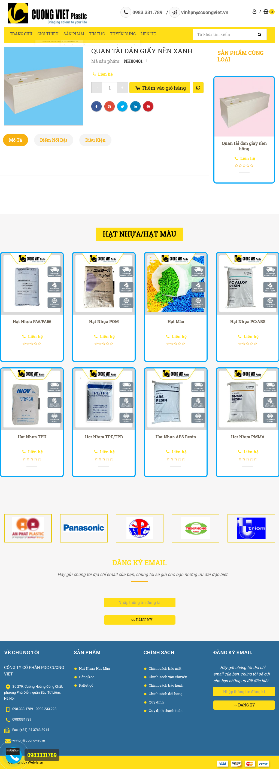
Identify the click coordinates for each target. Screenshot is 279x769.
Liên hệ (162, 34)
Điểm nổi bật (53, 140)
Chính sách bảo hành (165, 685)
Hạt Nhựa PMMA (248, 436)
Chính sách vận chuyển (167, 676)
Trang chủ (22, 34)
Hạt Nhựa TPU (32, 436)
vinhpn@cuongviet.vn (204, 12)
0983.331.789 (147, 12)
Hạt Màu (176, 321)
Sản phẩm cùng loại (240, 56)
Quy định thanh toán (165, 710)
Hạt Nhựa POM (104, 321)
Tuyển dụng (134, 34)
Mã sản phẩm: (106, 61)
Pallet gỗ (85, 685)
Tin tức (106, 34)
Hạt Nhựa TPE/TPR (104, 436)
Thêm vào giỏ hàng (160, 88)
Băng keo (86, 676)
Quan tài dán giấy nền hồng (244, 146)
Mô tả (15, 140)
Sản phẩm (80, 34)
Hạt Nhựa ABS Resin (176, 436)
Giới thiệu (51, 34)
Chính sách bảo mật (164, 668)
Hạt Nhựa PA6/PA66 (32, 321)
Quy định (156, 702)
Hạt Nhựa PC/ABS (247, 321)
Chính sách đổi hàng (165, 693)
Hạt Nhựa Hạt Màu (94, 668)
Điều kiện (95, 140)
